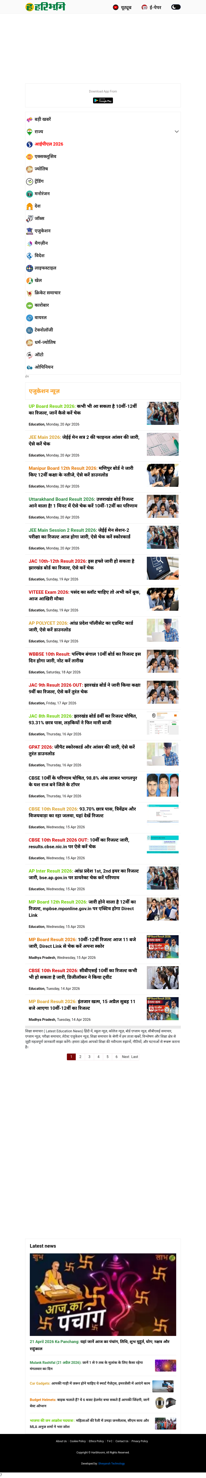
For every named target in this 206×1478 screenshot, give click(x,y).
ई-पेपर (151, 7)
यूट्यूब (122, 7)
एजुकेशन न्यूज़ (44, 391)
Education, (54, 424)
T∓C (109, 1441)
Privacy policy (140, 1441)
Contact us (122, 1441)
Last (134, 1057)
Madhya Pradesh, (62, 958)
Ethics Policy (96, 1441)
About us (61, 1441)
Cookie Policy (78, 1441)
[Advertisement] (115, 46)
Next (125, 1057)
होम (27, 376)
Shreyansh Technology (111, 1463)
